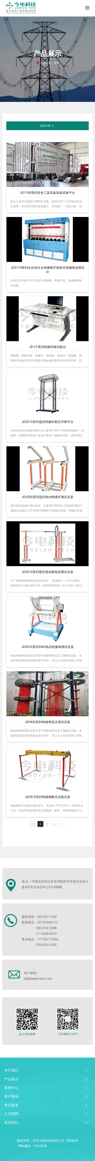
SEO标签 (72, 1140)
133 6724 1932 (46, 945)
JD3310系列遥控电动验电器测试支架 (47, 572)
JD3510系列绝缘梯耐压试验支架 (47, 797)
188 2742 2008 (46, 928)
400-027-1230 (47, 917)
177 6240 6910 (46, 934)
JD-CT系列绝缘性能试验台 (47, 347)
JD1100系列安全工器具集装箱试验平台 (47, 193)
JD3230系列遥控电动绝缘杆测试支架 (47, 497)
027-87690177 (47, 922)
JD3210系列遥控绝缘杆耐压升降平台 (47, 422)
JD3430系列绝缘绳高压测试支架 (47, 722)
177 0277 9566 (47, 939)
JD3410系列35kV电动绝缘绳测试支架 (47, 647)
